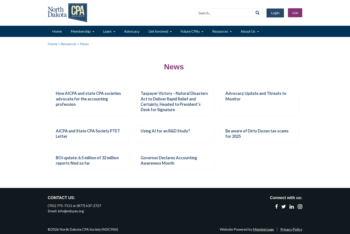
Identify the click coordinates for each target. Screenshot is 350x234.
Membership (82, 31)
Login (275, 13)
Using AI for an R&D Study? (165, 130)
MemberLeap (263, 229)
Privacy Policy (291, 229)
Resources (222, 31)
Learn (109, 31)
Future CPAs (192, 31)
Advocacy (132, 31)
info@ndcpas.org (71, 211)
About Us (250, 31)
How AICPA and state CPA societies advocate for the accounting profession (88, 98)
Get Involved (160, 31)
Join (295, 13)
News (84, 44)
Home (57, 31)
